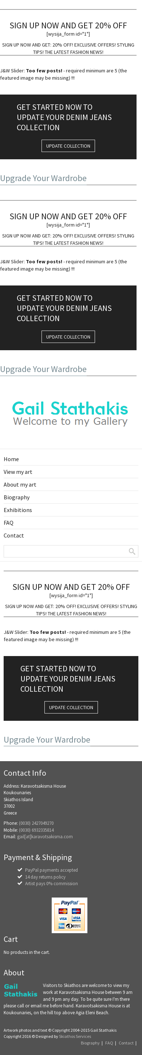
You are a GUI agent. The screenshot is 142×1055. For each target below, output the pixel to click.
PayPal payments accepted (51, 870)
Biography (90, 1043)
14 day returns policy (45, 877)
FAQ (109, 1043)
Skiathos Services (75, 1036)
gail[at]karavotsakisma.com (45, 837)
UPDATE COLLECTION (68, 146)
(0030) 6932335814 (36, 830)
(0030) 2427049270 (36, 823)
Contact (126, 1043)
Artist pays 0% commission (51, 883)
